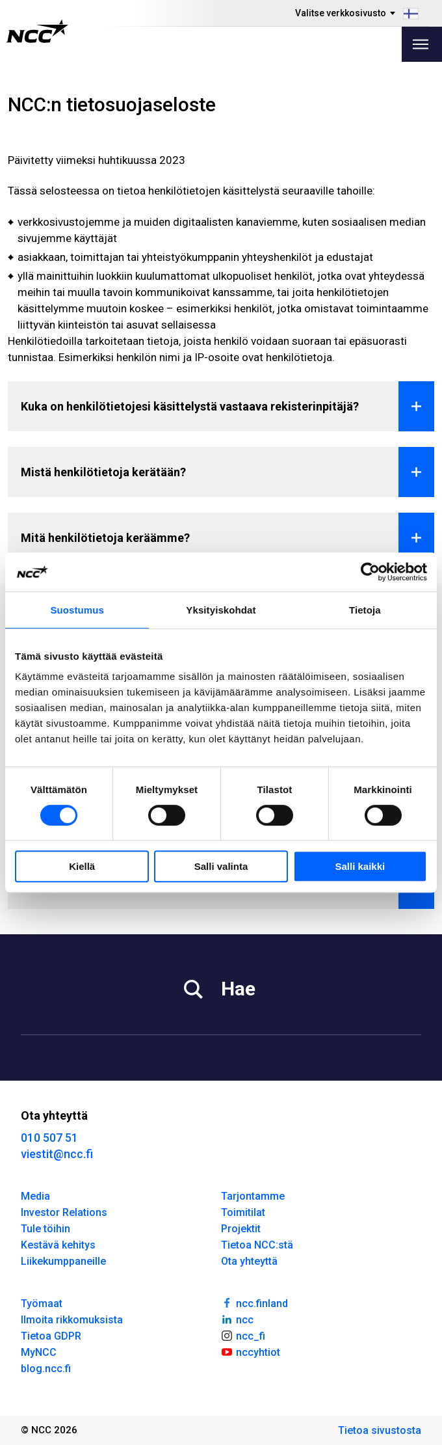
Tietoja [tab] (365, 609)
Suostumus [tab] (77, 609)
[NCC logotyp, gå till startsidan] (37, 31)
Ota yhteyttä (249, 1261)
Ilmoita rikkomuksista (72, 1320)
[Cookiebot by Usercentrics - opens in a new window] (370, 572)
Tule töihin (45, 1228)
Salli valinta (221, 866)
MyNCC (39, 1352)
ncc (237, 1319)
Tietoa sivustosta (379, 1430)
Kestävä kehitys (58, 1245)
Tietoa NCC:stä (257, 1245)
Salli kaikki (360, 866)
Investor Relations (64, 1212)
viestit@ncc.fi (57, 1154)
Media (35, 1196)
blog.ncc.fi (46, 1368)
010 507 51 (49, 1137)
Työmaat (41, 1303)
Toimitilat (243, 1212)
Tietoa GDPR (51, 1336)
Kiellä (82, 866)
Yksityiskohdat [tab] (220, 609)
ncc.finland (254, 1302)
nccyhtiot (250, 1351)
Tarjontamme (253, 1196)
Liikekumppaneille (63, 1261)
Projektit (241, 1228)
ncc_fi (243, 1335)
